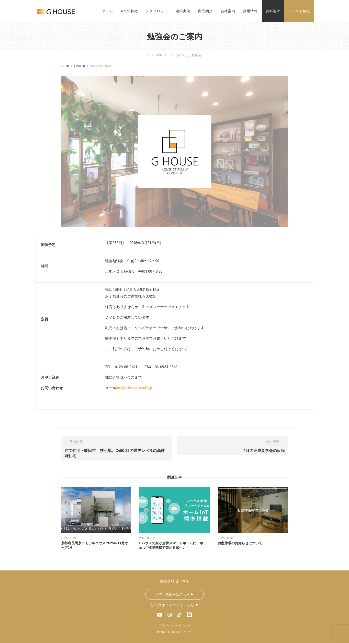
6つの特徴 (129, 11)
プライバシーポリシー (175, 625)
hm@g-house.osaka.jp (134, 388)
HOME (65, 66)
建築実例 (183, 11)
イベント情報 (299, 11)
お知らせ (182, 55)
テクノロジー (157, 11)
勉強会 (196, 55)
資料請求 (273, 11)
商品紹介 (205, 11)
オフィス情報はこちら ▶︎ (174, 594)
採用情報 (250, 11)
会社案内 (228, 11)
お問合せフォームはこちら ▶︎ (174, 605)
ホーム (107, 11)
